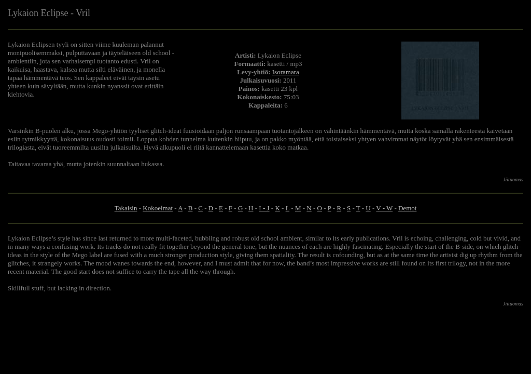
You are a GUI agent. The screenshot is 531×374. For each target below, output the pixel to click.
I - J (264, 208)
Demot (407, 208)
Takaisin (126, 208)
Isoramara (285, 72)
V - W (384, 208)
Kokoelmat (158, 208)
